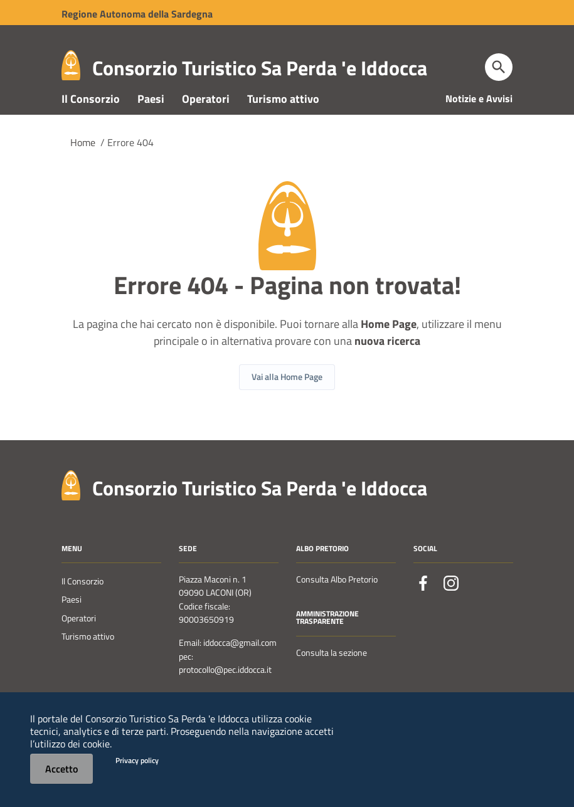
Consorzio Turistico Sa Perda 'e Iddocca (259, 68)
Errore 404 (130, 168)
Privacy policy (137, 760)
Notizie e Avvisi (479, 124)
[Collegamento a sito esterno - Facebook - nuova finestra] (423, 609)
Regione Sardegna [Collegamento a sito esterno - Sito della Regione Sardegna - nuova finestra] (137, 14)
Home (82, 168)
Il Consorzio (90, 124)
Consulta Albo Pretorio (337, 605)
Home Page (389, 350)
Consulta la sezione (331, 678)
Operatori (206, 124)
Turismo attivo (283, 124)
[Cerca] (499, 67)
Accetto (61, 768)
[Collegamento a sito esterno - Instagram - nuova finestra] (451, 609)
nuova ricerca (387, 367)
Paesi (150, 124)
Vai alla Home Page (287, 402)
